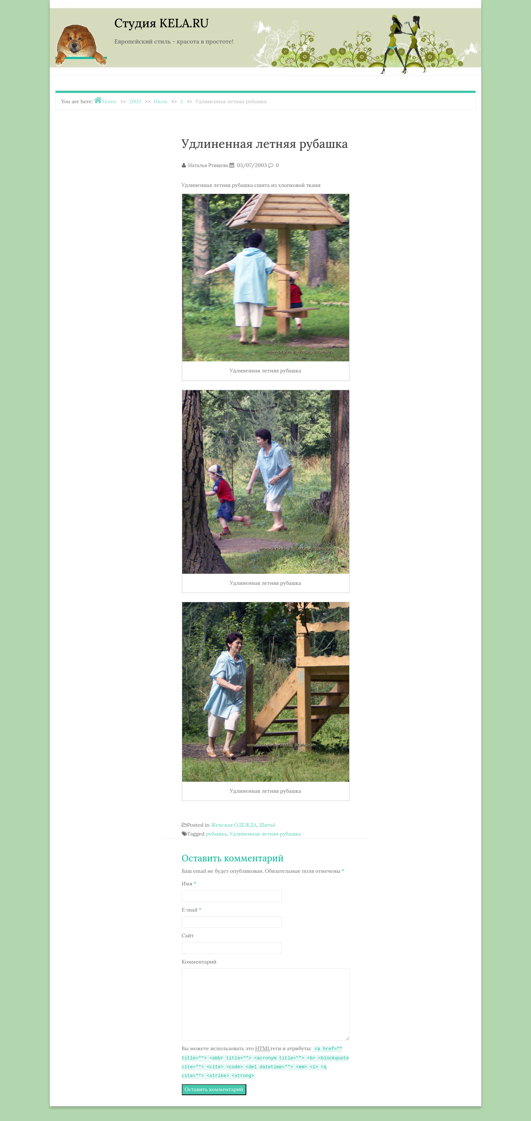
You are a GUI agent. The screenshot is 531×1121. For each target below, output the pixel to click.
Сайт (188, 935)
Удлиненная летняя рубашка (265, 833)
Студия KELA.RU (161, 23)
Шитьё (267, 825)
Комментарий (199, 961)
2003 (135, 101)
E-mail (192, 909)
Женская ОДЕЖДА (234, 825)
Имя (189, 883)
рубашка (216, 833)
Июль (161, 101)
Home (109, 101)
